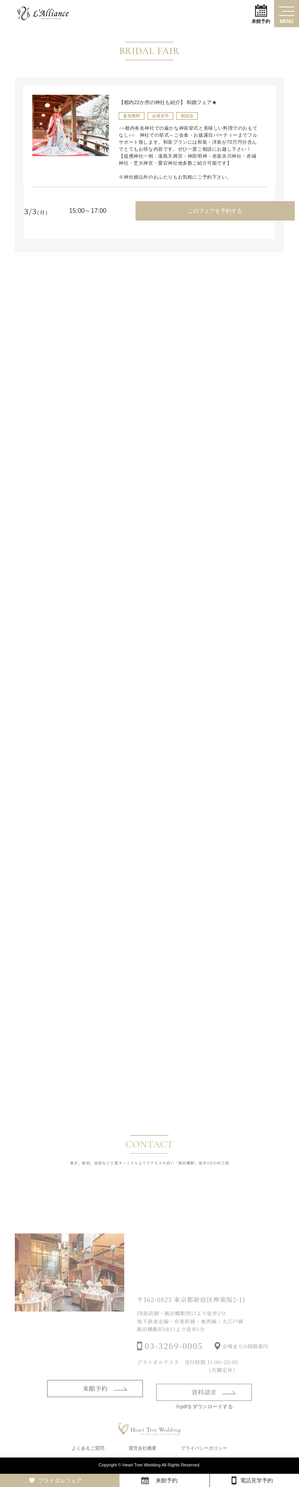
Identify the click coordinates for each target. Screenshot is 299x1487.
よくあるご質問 (88, 1449)
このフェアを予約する (214, 210)
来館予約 (261, 13)
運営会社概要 (142, 1449)
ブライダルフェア (60, 1480)
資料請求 (204, 1404)
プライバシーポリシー (204, 1449)
